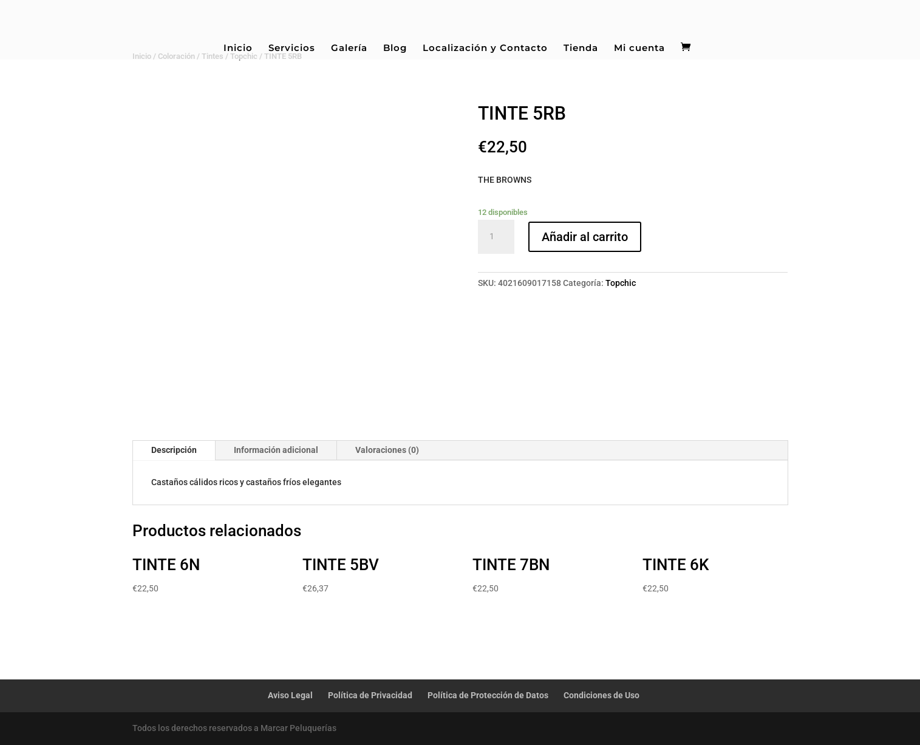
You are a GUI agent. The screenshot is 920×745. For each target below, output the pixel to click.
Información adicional (276, 450)
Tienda (581, 48)
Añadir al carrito (585, 237)
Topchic (620, 283)
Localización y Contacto (485, 48)
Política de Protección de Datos (488, 695)
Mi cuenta (639, 48)
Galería (349, 48)
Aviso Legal (290, 695)
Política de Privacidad (370, 695)
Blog (395, 48)
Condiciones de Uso (601, 695)
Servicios (291, 48)
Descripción (174, 450)
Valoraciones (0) (387, 450)
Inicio (238, 48)
